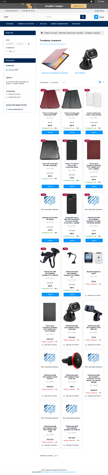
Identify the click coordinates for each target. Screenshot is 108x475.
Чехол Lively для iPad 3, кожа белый (93, 114)
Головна (9, 24)
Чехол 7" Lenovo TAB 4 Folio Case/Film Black (71, 165)
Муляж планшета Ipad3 (94, 272)
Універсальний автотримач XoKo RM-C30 (94, 327)
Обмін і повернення (59, 24)
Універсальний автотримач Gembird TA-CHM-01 (72, 428)
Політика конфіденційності (67, 472)
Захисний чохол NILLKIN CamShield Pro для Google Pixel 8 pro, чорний (71, 220)
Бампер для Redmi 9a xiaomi (50, 218)
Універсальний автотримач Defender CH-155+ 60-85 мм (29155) (93, 220)
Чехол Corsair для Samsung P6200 (50, 114)
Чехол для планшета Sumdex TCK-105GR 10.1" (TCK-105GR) (50, 328)
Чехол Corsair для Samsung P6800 (71, 114)
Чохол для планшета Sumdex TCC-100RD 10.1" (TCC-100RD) (93, 166)
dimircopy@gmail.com (15, 109)
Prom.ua (64, 470)
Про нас (43, 24)
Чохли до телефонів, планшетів (55, 73)
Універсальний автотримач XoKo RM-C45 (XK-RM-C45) (50, 428)
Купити (50, 132)
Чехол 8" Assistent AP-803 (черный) (50, 164)
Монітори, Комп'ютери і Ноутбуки (71, 33)
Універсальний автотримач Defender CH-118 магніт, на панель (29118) (94, 378)
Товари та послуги (25, 24)
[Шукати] (83, 17)
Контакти (76, 24)
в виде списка (103, 82)
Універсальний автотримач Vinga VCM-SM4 (72, 327)
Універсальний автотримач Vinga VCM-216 (72, 377)
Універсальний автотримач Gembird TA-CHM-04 (50, 273)
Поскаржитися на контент (50, 472)
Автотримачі (80, 73)
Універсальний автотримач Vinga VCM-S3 (50, 377)
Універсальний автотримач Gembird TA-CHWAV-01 (72, 274)
